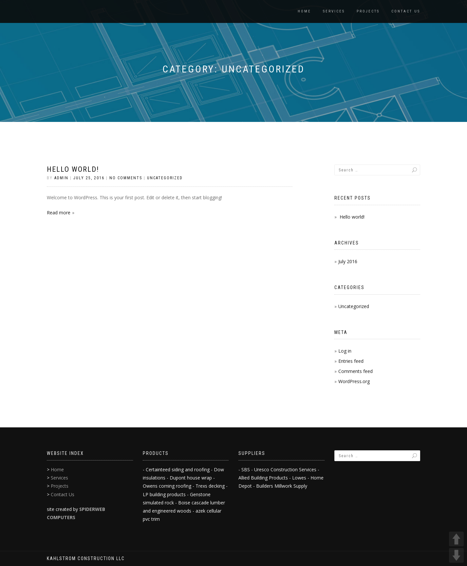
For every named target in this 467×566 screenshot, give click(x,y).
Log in (344, 351)
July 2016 (347, 261)
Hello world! (73, 169)
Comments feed (355, 371)
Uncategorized (165, 178)
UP (456, 539)
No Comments (125, 178)
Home (304, 11)
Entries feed (351, 361)
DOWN (456, 555)
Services (334, 11)
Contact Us (405, 11)
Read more (58, 212)
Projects (368, 11)
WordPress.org (354, 381)
